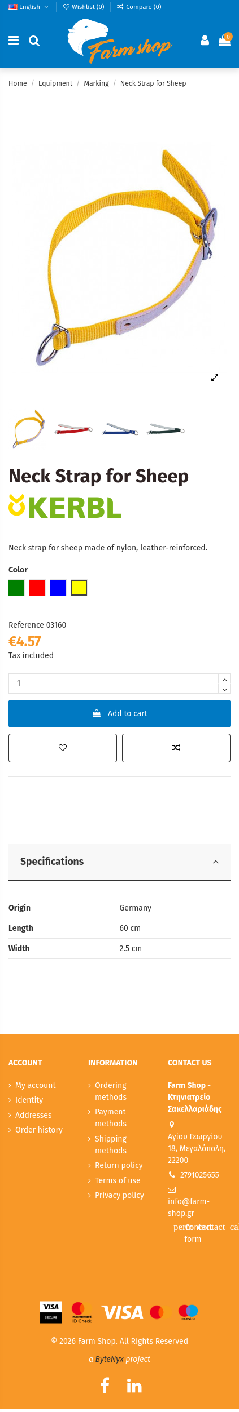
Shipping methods (111, 1145)
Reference (26, 625)
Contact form (202, 1233)
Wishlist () (84, 7)
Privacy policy (119, 1195)
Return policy (119, 1165)
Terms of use (118, 1180)
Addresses (33, 1115)
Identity (29, 1100)
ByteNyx (109, 1359)
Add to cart (119, 713)
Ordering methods (111, 1091)
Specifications (119, 862)
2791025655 (199, 1175)
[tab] (119, 863)
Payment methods (111, 1118)
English (29, 7)
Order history (39, 1130)
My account (35, 1085)
